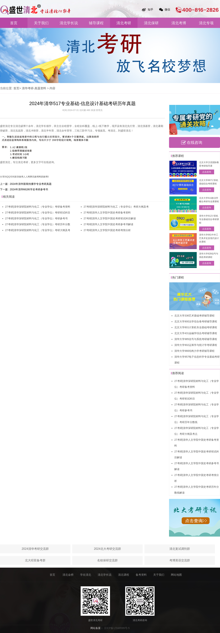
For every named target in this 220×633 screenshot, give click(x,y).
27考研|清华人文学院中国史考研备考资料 (107, 212)
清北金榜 (68, 574)
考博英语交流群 (179, 560)
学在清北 (85, 574)
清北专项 (206, 23)
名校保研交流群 (107, 560)
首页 (13, 23)
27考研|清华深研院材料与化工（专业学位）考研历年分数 (37, 224)
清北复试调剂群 (179, 548)
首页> (17, 88)
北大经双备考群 (35, 560)
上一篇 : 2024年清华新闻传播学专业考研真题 (26, 183)
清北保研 (151, 23)
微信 (167, 9)
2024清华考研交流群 (35, 548)
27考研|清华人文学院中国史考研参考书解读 (108, 224)
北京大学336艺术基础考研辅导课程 (194, 315)
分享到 (3, 176)
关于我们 (41, 23)
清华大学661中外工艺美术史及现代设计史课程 (209, 238)
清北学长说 (69, 23)
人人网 (26, 176)
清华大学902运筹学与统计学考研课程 (195, 345)
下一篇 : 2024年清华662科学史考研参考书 (24, 189)
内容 (52, 88)
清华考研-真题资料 (34, 88)
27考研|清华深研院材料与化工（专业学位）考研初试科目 (37, 212)
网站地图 (176, 574)
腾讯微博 (34, 176)
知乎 (150, 9)
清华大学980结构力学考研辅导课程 (194, 350)
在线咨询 (194, 142)
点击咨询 (206, 172)
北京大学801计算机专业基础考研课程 (195, 327)
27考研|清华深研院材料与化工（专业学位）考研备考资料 (37, 206)
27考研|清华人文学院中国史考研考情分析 (107, 230)
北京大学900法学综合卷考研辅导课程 (195, 321)
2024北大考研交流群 (107, 548)
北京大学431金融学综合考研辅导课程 (195, 333)
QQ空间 (10, 176)
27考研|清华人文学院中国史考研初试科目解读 (110, 218)
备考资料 (141, 574)
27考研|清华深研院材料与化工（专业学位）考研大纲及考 (37, 230)
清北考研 (123, 23)
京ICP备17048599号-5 (117, 628)
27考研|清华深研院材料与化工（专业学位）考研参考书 (36, 218)
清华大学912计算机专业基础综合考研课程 (209, 219)
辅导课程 (96, 23)
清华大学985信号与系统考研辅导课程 (195, 339)
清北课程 (123, 574)
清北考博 (178, 23)
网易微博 (43, 176)
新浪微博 (18, 176)
